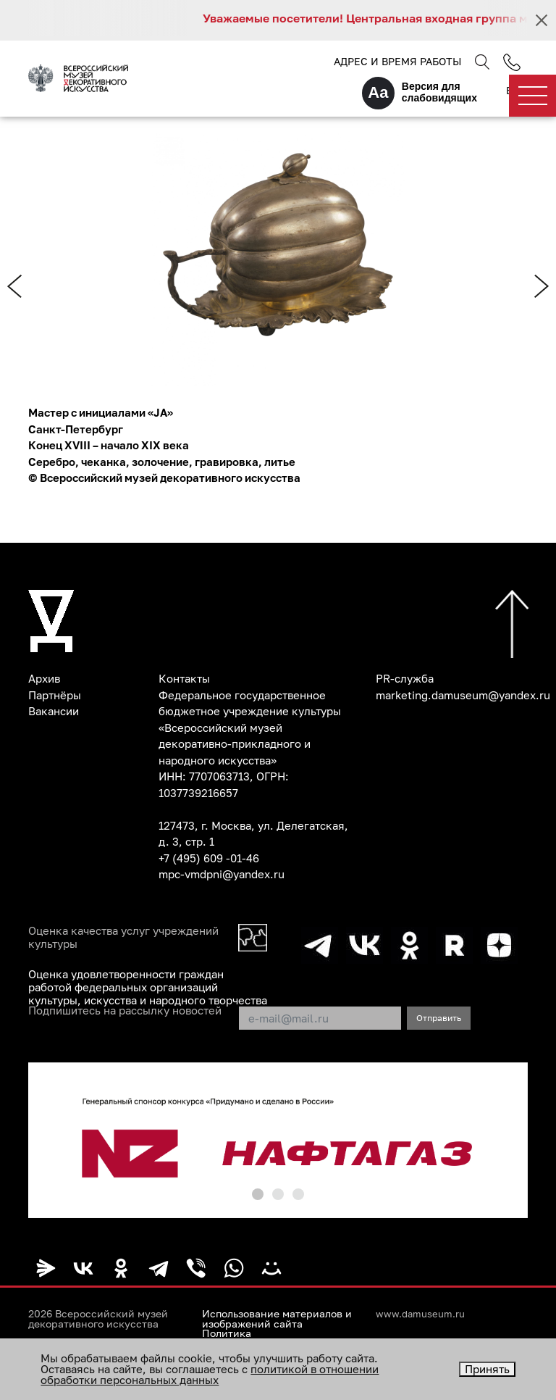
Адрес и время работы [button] (397, 61)
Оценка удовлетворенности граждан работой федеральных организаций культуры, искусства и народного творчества (147, 987)
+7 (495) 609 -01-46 (209, 857)
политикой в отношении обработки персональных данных (210, 1374)
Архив (44, 678)
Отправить (438, 1017)
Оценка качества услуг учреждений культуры (123, 937)
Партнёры (54, 694)
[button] (258, 1194)
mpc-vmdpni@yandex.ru (222, 873)
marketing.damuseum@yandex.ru (463, 694)
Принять (487, 1368)
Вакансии (53, 710)
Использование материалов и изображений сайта (277, 1319)
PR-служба (405, 678)
